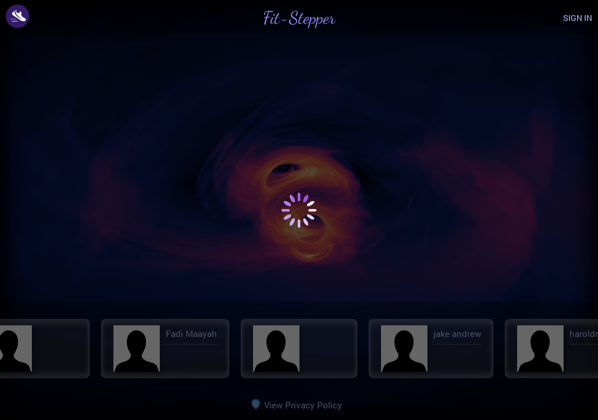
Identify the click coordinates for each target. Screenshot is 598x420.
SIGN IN (577, 17)
